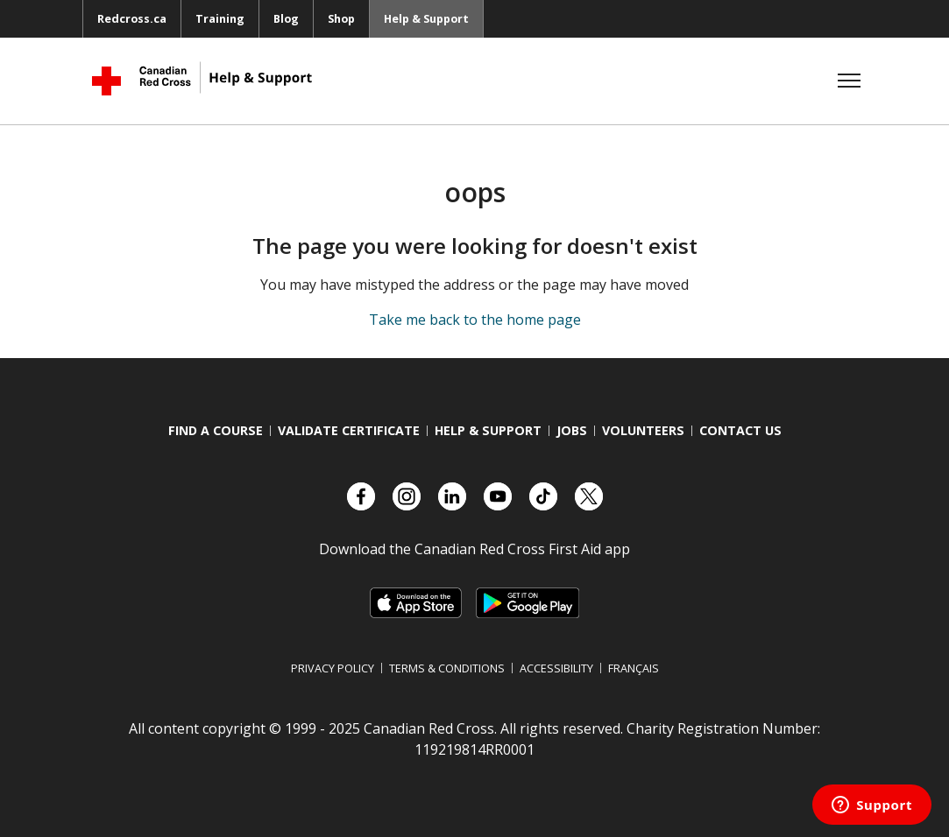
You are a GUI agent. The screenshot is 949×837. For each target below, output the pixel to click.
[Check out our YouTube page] (498, 496)
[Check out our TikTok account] (543, 496)
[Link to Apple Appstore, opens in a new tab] (416, 602)
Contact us (740, 430)
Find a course (215, 430)
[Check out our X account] (589, 496)
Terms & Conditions (447, 668)
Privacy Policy (332, 668)
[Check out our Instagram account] (407, 496)
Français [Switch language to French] (633, 668)
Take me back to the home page (475, 319)
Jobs (571, 430)
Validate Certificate (349, 430)
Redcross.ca (131, 18)
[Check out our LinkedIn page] (452, 496)
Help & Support (426, 18)
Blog (286, 18)
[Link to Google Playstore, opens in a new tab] (527, 602)
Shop (341, 18)
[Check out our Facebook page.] (361, 496)
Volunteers (643, 430)
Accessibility (556, 668)
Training (219, 18)
